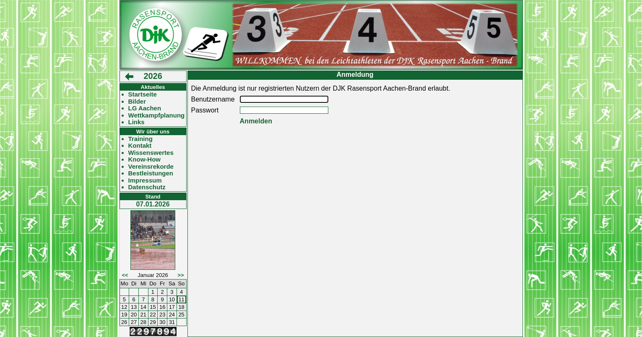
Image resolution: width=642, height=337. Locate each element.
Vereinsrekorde (151, 166)
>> (180, 275)
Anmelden (256, 121)
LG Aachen (144, 108)
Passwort (205, 110)
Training (140, 139)
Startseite (142, 94)
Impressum (145, 180)
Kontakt (140, 145)
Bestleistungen (151, 173)
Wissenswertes (151, 152)
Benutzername (213, 99)
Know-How (144, 159)
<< (125, 275)
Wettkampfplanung (156, 115)
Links (136, 122)
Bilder (137, 101)
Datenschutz (147, 187)
